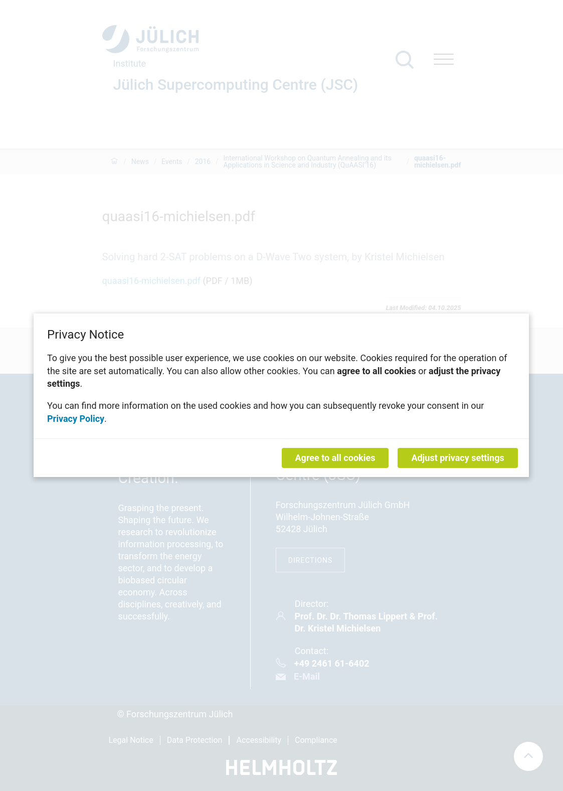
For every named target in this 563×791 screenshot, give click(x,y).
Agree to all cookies (335, 458)
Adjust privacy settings (458, 458)
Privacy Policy (75, 418)
